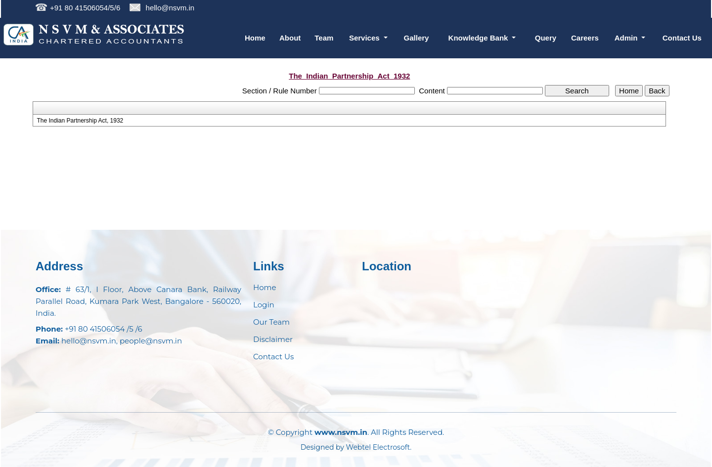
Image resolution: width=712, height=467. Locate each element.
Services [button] (365, 38)
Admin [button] (627, 38)
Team (323, 38)
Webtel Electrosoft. (379, 447)
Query (545, 38)
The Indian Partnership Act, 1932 (80, 120)
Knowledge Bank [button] (479, 38)
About (290, 38)
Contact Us (682, 38)
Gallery (416, 38)
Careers (585, 38)
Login (263, 304)
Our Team (271, 322)
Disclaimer (273, 339)
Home (255, 38)
